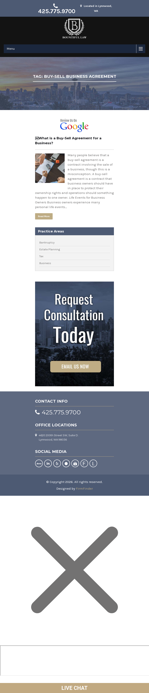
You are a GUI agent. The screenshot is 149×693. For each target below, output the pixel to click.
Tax (41, 256)
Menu (11, 48)
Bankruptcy (47, 242)
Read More (44, 216)
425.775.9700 (56, 11)
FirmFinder (84, 488)
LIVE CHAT (74, 688)
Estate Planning (49, 249)
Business (45, 263)
